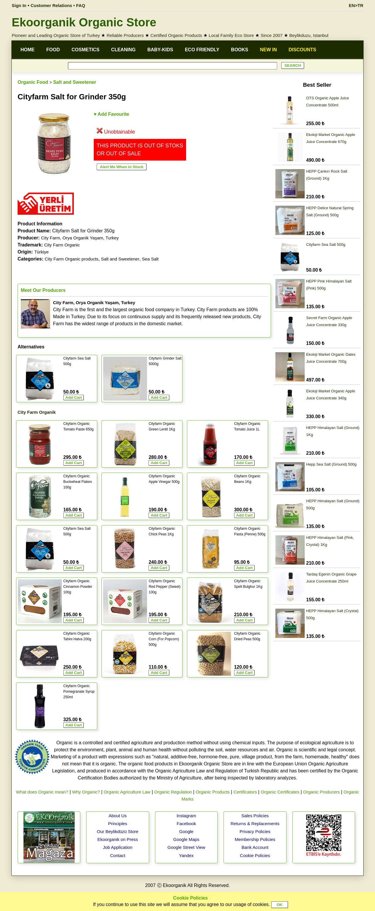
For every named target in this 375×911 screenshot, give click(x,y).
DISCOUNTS (302, 49)
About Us (118, 815)
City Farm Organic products (71, 258)
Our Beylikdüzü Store (118, 831)
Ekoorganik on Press (117, 839)
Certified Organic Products (176, 35)
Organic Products (213, 791)
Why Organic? (86, 791)
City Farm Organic (62, 244)
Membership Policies (255, 839)
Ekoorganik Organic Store (84, 22)
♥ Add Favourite (111, 114)
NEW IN (268, 49)
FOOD (53, 49)
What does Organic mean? (42, 791)
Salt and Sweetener (74, 82)
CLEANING (123, 49)
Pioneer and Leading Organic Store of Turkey (56, 35)
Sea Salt (150, 258)
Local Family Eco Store (231, 35)
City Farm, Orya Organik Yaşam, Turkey (80, 237)
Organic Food (33, 82)
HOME (28, 49)
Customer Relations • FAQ (58, 5)
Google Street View (186, 847)
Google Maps (186, 839)
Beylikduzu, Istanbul (308, 35)
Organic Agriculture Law (127, 791)
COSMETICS (85, 49)
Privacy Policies (255, 831)
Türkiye (41, 251)
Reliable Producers (125, 35)
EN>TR (356, 5)
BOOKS (239, 49)
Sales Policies (255, 815)
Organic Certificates (280, 791)
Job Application (117, 847)
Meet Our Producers (43, 290)
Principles (117, 823)
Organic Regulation (173, 791)
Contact (117, 855)
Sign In (19, 5)
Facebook (186, 823)
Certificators (245, 791)
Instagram (186, 815)
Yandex (186, 855)
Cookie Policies (255, 855)
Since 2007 (271, 35)
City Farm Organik (37, 412)
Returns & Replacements (255, 823)
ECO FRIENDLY (202, 49)
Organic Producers (321, 791)
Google (186, 831)
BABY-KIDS (160, 49)
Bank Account (255, 847)
